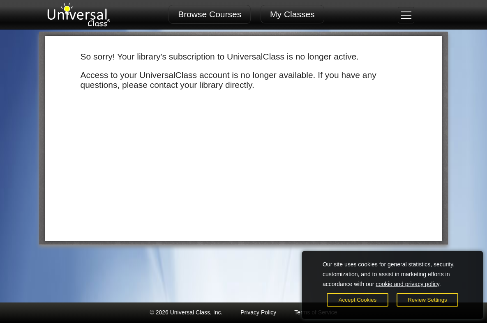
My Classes (292, 14)
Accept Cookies (358, 300)
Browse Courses (209, 14)
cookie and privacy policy (407, 284)
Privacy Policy (258, 312)
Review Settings (427, 300)
